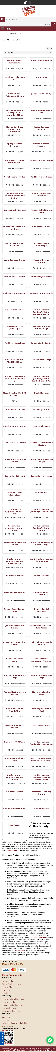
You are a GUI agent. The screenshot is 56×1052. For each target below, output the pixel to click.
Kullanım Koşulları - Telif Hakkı (15, 1023)
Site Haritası (7, 1026)
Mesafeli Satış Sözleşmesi (13, 1005)
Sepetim (6, 1017)
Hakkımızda (7, 981)
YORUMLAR (2, 1038)
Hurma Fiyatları (9, 1002)
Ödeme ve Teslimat (11, 1011)
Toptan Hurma (12, 851)
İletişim (5, 993)
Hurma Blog (7, 987)
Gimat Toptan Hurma (11, 984)
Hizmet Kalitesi (9, 1008)
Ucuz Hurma (39, 937)
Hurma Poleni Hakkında (13, 999)
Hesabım (6, 1020)
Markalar (6, 990)
